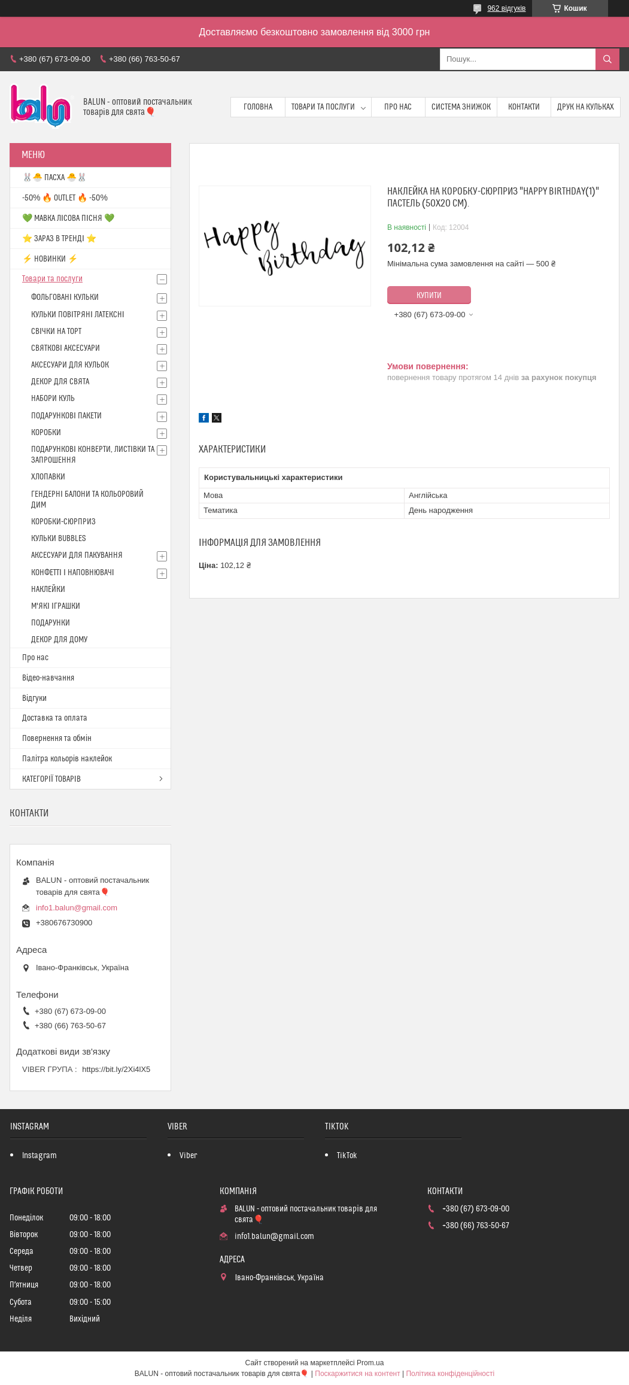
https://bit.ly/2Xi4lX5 (116, 1069)
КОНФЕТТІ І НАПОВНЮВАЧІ (72, 573)
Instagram (39, 1156)
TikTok (347, 1156)
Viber (188, 1156)
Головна (258, 107)
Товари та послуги (323, 107)
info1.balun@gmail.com (76, 907)
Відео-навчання (48, 678)
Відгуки (34, 698)
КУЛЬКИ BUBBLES (58, 538)
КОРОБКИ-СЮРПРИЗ (63, 522)
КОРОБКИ (46, 433)
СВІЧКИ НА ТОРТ (56, 331)
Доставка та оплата (54, 718)
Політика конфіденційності (450, 1373)
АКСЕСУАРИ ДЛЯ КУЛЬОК (70, 365)
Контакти (524, 107)
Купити (429, 295)
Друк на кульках (585, 107)
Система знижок (461, 107)
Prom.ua (370, 1363)
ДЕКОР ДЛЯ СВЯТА (60, 382)
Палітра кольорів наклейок (67, 759)
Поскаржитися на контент (357, 1373)
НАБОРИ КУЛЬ (53, 398)
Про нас (398, 107)
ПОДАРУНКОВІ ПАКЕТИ (66, 416)
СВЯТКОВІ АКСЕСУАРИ (65, 348)
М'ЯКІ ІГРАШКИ (55, 606)
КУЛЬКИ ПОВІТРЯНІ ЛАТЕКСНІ (77, 315)
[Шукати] (607, 59)
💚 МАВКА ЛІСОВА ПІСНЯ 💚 (68, 218)
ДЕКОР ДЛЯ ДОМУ (59, 640)
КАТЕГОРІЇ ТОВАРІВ (51, 779)
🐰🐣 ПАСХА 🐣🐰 (54, 178)
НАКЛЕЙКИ (48, 589)
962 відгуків (506, 8)
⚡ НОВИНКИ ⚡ (50, 259)
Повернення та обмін (57, 738)
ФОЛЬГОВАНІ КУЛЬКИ (65, 297)
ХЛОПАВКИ (48, 477)
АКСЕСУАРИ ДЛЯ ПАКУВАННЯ (77, 555)
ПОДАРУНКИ (50, 623)
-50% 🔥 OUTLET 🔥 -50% (65, 198)
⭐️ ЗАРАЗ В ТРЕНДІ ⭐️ (59, 239)
